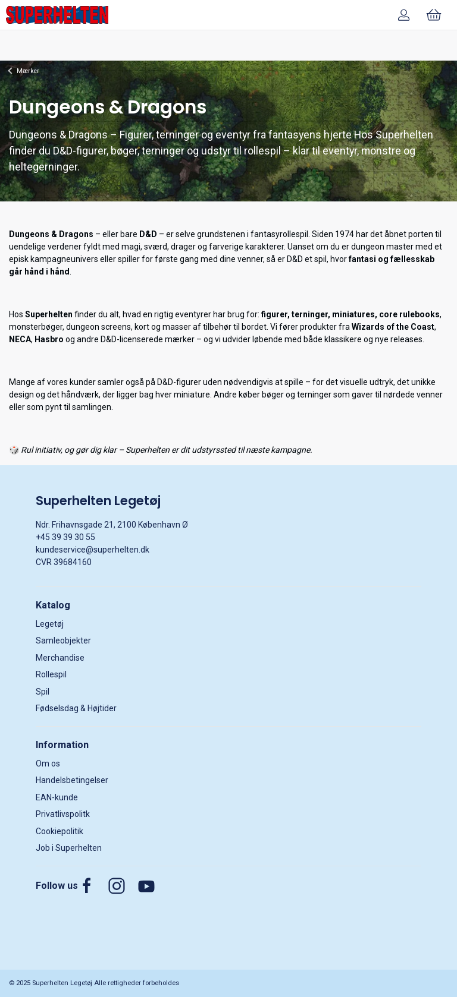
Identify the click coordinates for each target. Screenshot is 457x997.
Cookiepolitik (59, 831)
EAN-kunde (57, 797)
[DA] (57, 15)
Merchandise (60, 657)
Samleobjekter (63, 640)
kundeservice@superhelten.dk (92, 549)
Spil (42, 691)
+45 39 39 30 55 (65, 537)
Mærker (28, 71)
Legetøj (50, 624)
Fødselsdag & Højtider (76, 708)
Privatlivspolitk (63, 814)
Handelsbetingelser (72, 780)
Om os (48, 763)
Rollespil (51, 674)
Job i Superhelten (69, 848)
